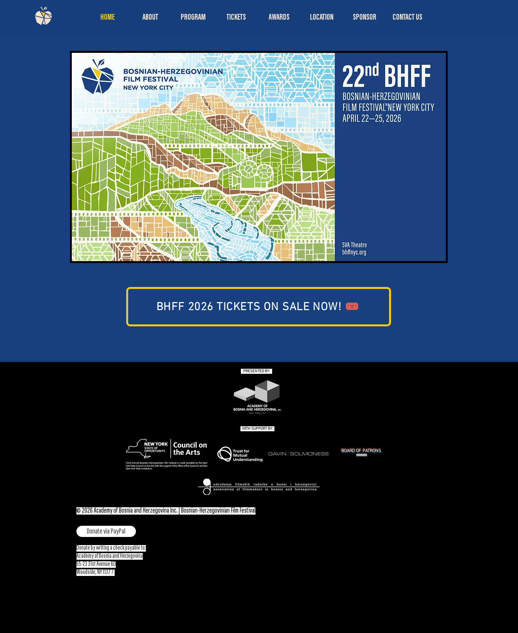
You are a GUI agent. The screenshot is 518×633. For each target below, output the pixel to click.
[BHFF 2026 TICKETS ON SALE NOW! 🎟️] (258, 306)
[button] (150, 18)
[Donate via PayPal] (106, 531)
